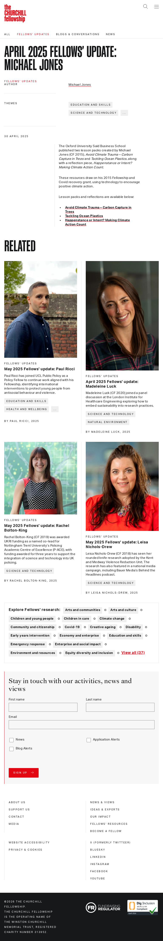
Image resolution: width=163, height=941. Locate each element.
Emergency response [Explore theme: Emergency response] (28, 644)
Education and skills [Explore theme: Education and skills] (125, 635)
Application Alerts (106, 739)
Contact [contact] (16, 816)
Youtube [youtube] (97, 878)
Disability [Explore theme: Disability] (133, 627)
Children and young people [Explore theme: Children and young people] (32, 618)
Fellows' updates (33, 34)
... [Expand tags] (124, 113)
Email (13, 717)
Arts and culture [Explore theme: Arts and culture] (123, 610)
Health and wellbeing (26, 409)
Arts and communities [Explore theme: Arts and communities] (82, 610)
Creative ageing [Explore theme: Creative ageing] (103, 627)
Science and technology (94, 113)
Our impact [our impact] (100, 816)
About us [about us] (17, 802)
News (110, 34)
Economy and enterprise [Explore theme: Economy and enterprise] (79, 635)
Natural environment (108, 422)
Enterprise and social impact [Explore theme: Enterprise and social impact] (78, 644)
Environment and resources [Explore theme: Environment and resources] (33, 653)
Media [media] (14, 824)
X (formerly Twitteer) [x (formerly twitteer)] (110, 842)
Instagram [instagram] (100, 864)
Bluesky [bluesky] (97, 849)
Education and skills (91, 105)
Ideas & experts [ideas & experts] (105, 809)
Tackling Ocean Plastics (84, 216)
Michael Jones (80, 84)
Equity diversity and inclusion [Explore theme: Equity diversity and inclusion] (89, 653)
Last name (94, 699)
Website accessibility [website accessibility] (29, 842)
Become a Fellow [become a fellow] (106, 831)
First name (17, 699)
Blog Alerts (24, 748)
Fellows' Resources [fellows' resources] (109, 824)
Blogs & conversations (78, 34)
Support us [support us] (19, 809)
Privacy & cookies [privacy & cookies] (26, 849)
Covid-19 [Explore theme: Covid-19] (72, 627)
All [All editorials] (7, 34)
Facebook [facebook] (99, 871)
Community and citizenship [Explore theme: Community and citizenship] (33, 627)
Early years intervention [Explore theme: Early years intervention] (30, 635)
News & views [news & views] (102, 802)
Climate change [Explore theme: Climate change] (112, 618)
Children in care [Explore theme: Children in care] (76, 618)
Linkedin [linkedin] (98, 857)
